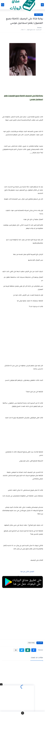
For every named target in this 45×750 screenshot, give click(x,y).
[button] (33, 650)
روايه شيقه (38, 14)
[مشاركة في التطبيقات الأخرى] (15, 650)
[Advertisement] (22, 339)
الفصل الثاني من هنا (27, 572)
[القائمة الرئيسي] (42, 4)
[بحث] (2, 4)
